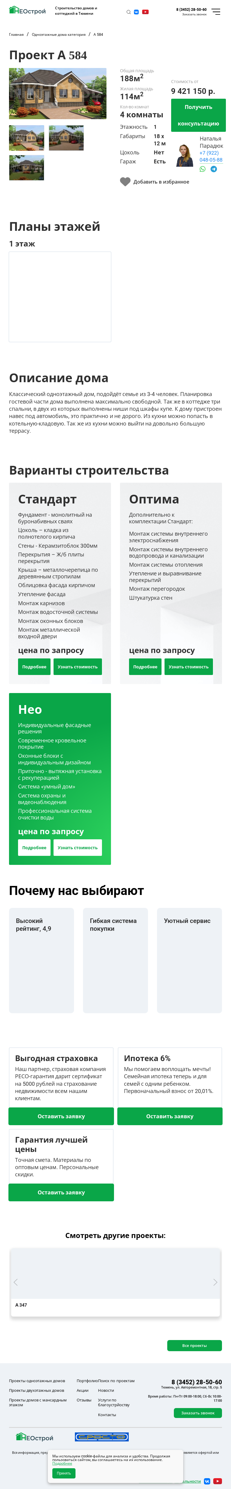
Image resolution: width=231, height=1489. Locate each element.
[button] (128, 12)
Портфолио (87, 1380)
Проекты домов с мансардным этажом (38, 1402)
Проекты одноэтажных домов (37, 1380)
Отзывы (84, 1400)
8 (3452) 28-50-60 (191, 9)
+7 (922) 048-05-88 (211, 156)
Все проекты (194, 1345)
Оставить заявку (61, 1116)
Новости (106, 1390)
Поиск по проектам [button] (116, 1380)
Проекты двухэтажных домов (36, 1390)
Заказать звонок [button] (194, 14)
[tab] (26, 138)
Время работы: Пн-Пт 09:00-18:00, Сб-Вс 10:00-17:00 (185, 1398)
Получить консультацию (198, 115)
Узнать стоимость (78, 667)
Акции (82, 1390)
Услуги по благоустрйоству (114, 1402)
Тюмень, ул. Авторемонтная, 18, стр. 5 (191, 1387)
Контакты (107, 1414)
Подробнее (34, 667)
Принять (64, 1473)
